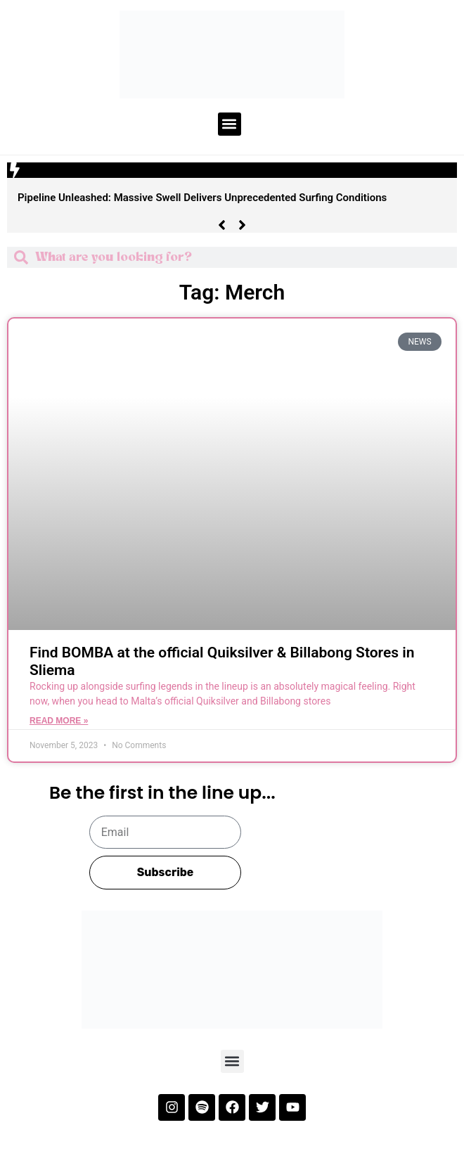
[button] (229, 124)
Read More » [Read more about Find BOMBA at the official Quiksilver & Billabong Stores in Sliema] (59, 721)
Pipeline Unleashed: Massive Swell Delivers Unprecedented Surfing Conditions (202, 197)
